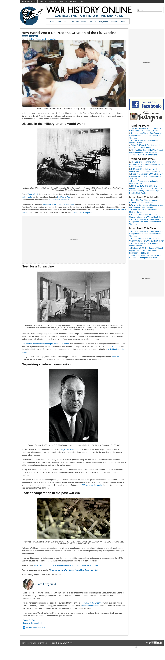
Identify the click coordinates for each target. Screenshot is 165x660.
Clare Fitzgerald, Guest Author (43, 39)
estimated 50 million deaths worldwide (58, 204)
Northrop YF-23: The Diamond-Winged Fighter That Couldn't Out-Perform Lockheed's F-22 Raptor (146, 250)
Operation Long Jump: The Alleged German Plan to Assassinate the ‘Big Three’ (66, 565)
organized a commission (71, 449)
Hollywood (103, 22)
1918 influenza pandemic (58, 200)
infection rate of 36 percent (82, 213)
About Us (43, 1)
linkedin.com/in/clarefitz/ (34, 627)
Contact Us (52, 1)
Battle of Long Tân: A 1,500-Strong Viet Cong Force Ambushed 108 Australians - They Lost (146, 135)
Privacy (82, 1)
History (93, 22)
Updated (25, 36)
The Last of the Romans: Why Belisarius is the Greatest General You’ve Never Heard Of (146, 164)
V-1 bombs (116, 346)
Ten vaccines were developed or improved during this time (45, 344)
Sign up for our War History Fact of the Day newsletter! (74, 570)
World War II (33, 194)
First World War (63, 197)
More (123, 22)
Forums (114, 22)
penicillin (115, 357)
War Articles (63, 22)
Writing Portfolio (29, 620)
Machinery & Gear (79, 22)
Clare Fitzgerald (45, 584)
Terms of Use (63, 1)
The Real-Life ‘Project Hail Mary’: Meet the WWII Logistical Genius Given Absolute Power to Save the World (146, 152)
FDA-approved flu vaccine (92, 485)
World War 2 (33, 36)
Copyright (73, 1)
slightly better (27, 197)
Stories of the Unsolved (32, 623)
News (52, 22)
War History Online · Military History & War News (53, 643)
